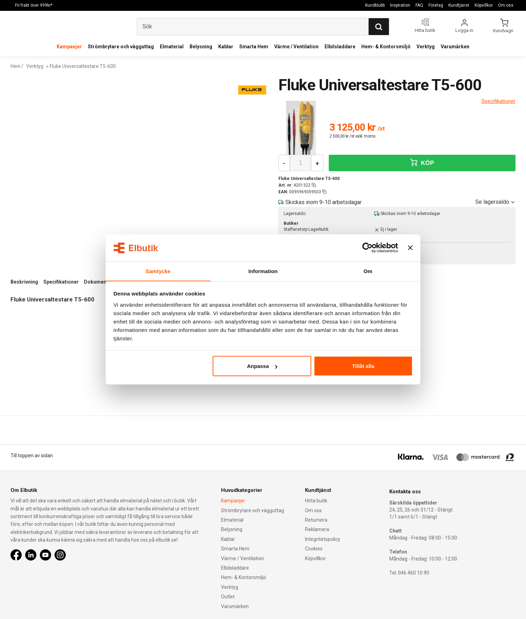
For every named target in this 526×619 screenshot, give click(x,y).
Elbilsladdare (340, 46)
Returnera (316, 520)
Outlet (228, 596)
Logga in (464, 30)
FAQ (419, 5)
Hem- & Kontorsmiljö (386, 46)
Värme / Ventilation (296, 46)
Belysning (201, 46)
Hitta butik (316, 500)
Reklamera (317, 529)
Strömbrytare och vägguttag (121, 46)
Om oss (505, 5)
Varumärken (455, 46)
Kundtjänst (458, 5)
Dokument (96, 282)
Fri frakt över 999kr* (33, 5)
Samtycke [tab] (158, 271)
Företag (435, 5)
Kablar (225, 46)
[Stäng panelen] (410, 247)
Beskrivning (24, 282)
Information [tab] (263, 271)
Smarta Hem (253, 46)
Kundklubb (375, 5)
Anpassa (262, 366)
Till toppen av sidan (31, 455)
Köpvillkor (484, 5)
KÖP (422, 162)
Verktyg (426, 46)
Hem (15, 66)
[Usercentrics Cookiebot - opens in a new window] (367, 248)
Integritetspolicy (322, 539)
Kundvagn (503, 30)
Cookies (313, 548)
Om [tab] (367, 271)
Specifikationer (61, 282)
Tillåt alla (363, 366)
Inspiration (400, 5)
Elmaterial (172, 46)
